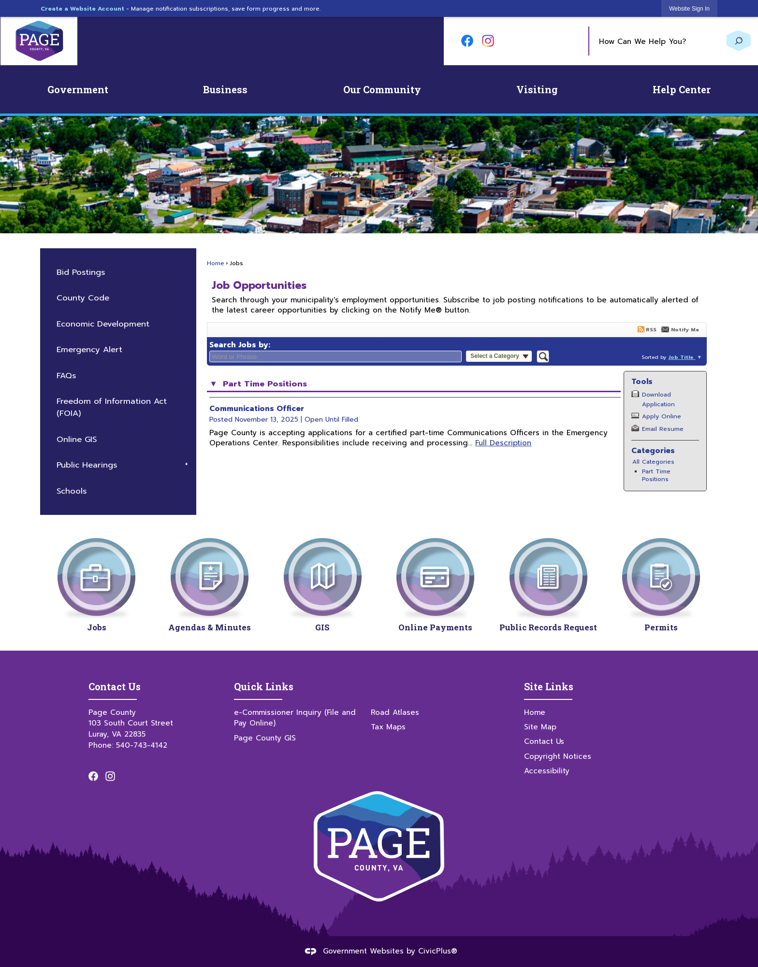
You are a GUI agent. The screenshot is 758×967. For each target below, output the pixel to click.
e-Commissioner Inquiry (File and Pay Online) (295, 718)
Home (215, 263)
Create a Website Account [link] (82, 8)
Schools (72, 491)
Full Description (503, 442)
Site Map (540, 726)
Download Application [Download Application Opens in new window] (658, 399)
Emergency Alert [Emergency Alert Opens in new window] (89, 349)
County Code (83, 298)
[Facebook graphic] (467, 41)
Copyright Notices (557, 756)
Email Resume (663, 429)
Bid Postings (81, 272)
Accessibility (546, 770)
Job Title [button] (681, 357)
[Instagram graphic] (488, 41)
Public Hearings (87, 465)
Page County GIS (265, 737)
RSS (651, 329)
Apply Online (661, 416)
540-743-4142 (141, 745)
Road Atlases (395, 712)
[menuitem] (78, 89)
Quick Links (263, 686)
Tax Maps (388, 726)
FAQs (66, 376)
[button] (739, 40)
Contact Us (544, 741)
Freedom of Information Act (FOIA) (112, 407)
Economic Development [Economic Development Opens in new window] (103, 324)
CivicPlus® (437, 950)
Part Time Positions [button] (263, 384)
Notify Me (685, 329)
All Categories (653, 461)
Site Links (548, 686)
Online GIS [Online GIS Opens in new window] (77, 439)
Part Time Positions (656, 475)
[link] (689, 8)
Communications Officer (256, 408)
